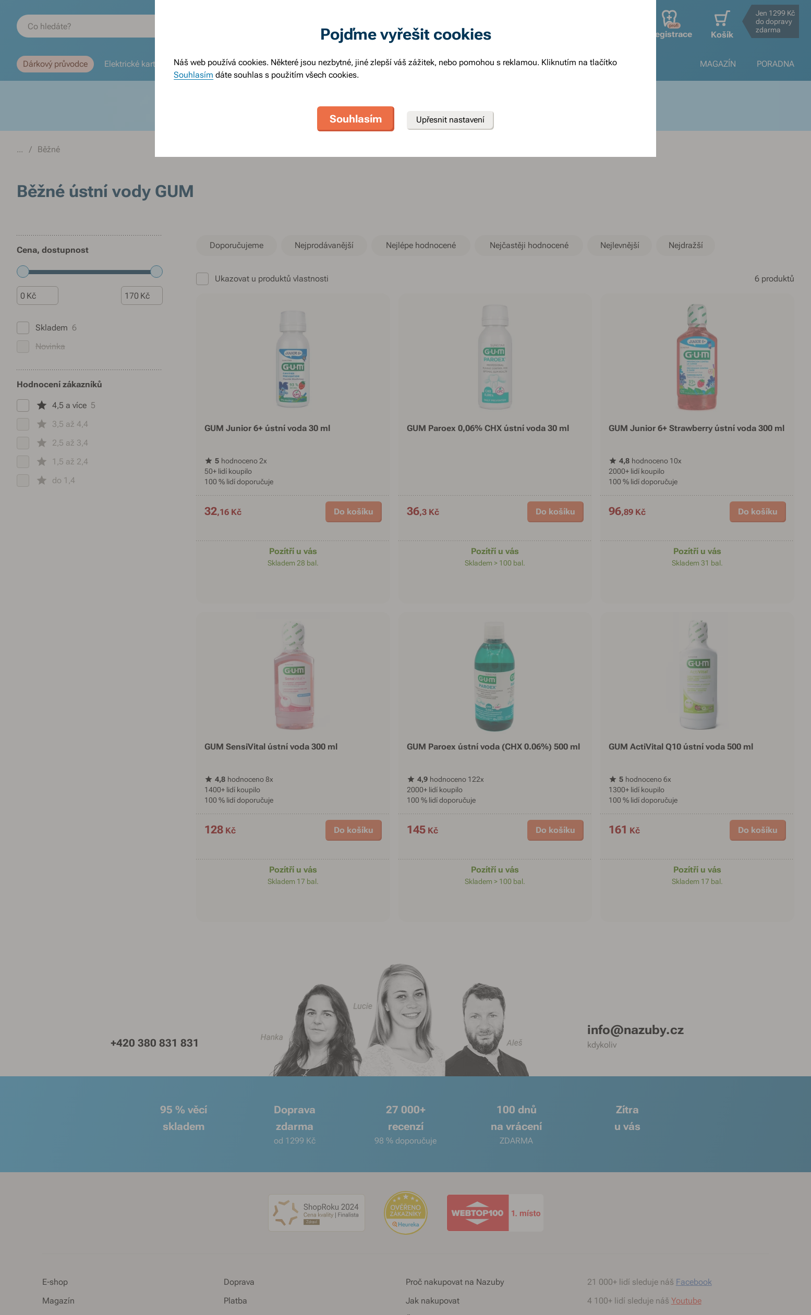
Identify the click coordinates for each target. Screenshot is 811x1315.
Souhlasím (193, 75)
